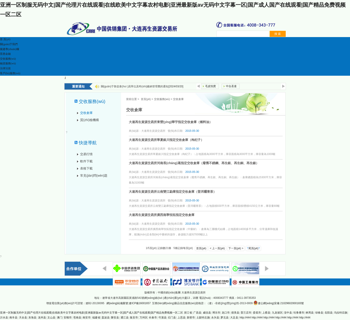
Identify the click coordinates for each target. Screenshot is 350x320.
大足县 (234, 317)
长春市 (153, 317)
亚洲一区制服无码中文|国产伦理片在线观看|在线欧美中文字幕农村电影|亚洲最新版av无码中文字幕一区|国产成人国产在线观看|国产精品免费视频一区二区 (91, 312)
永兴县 (215, 317)
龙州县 (42, 317)
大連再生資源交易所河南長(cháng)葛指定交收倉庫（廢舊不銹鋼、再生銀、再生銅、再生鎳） (194, 163)
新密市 (191, 317)
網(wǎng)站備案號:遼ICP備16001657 (128, 303)
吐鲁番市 (299, 312)
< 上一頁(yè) (217, 248)
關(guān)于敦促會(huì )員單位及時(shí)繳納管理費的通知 (135, 86)
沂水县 (4, 317)
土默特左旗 (203, 317)
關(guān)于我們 (9, 44)
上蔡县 (266, 312)
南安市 (87, 317)
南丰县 (13, 317)
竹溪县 (162, 317)
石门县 (172, 317)
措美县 (235, 312)
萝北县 (225, 317)
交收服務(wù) (8, 58)
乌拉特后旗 (340, 312)
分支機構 (219, 281)
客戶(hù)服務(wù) (10, 73)
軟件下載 (86, 161)
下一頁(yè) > (235, 248)
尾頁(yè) (253, 248)
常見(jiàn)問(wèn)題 (93, 175)
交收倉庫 (86, 113)
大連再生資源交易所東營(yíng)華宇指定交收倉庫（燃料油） (170, 122)
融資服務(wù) (8, 63)
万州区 (144, 317)
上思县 (181, 317)
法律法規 (5, 68)
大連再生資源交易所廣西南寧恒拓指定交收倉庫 (161, 215)
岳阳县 (329, 312)
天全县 (23, 317)
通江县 (125, 317)
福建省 (96, 317)
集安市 (134, 317)
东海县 (32, 317)
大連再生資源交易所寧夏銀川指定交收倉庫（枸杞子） (166, 140)
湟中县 (288, 312)
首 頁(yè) (5, 39)
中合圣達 (231, 86)
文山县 (51, 317)
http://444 (245, 317)
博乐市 (216, 312)
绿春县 (319, 312)
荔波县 (106, 317)
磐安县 (115, 317)
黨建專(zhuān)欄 (9, 49)
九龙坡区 (277, 312)
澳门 (59, 317)
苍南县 (77, 317)
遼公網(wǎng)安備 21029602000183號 (278, 303)
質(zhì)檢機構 (89, 120)
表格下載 (86, 168)
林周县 (310, 312)
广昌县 (197, 312)
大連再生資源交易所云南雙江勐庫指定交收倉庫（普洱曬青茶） (172, 191)
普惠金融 (5, 53)
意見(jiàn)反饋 (200, 281)
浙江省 (188, 312)
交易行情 (86, 154)
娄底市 (257, 312)
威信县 (207, 312)
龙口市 (226, 312)
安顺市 (68, 317)
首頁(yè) (146, 99)
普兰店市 (246, 312)
